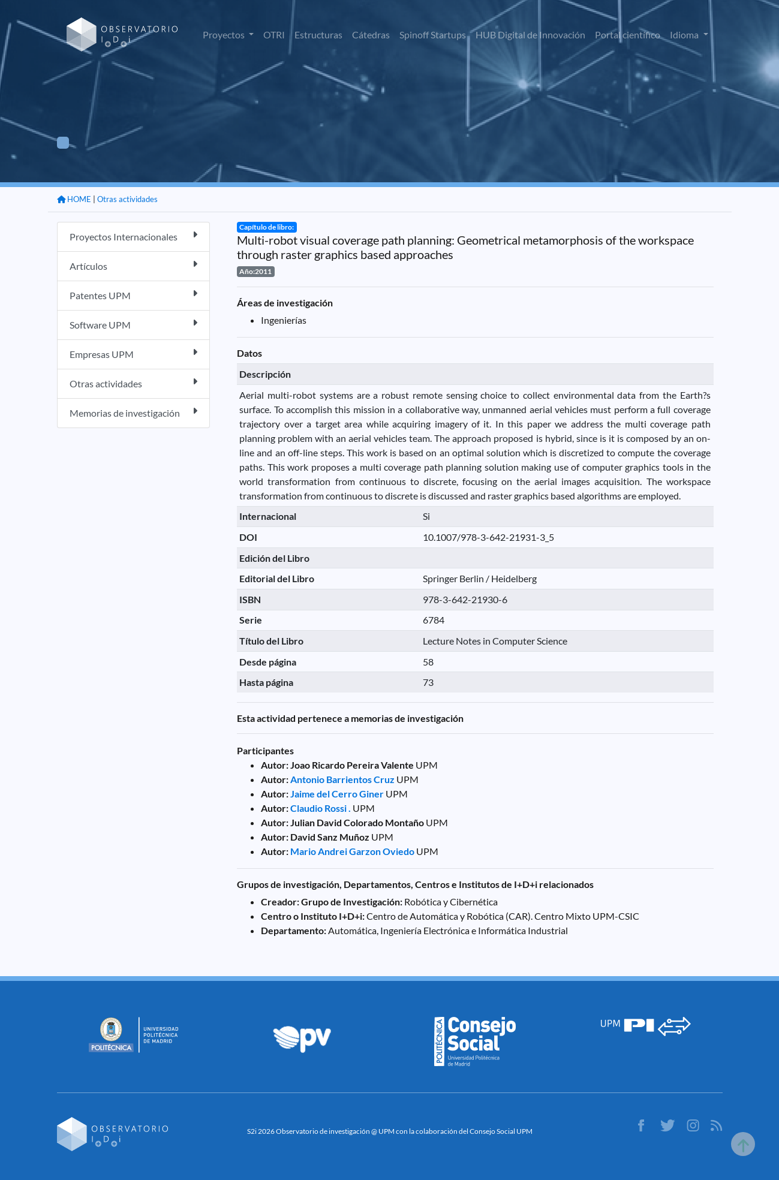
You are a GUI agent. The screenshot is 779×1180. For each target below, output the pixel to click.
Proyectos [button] (224, 34)
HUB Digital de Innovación (530, 34)
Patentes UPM (133, 294)
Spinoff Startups (432, 34)
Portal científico (627, 34)
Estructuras (318, 34)
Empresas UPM (133, 353)
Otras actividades (127, 199)
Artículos (133, 265)
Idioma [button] (685, 34)
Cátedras (371, 34)
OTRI (274, 34)
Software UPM (133, 324)
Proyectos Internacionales (133, 236)
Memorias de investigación (133, 412)
